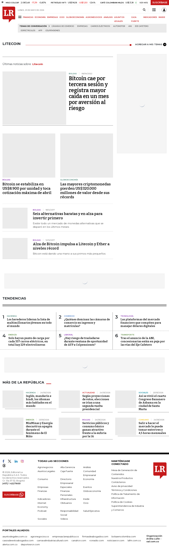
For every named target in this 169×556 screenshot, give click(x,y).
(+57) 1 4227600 (11, 483)
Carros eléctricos (100, 26)
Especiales (66, 487)
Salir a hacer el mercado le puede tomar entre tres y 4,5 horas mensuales (152, 428)
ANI (130, 26)
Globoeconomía (92, 491)
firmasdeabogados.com (95, 536)
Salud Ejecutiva (91, 511)
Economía (88, 479)
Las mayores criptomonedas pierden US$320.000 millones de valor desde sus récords (85, 190)
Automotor (119, 26)
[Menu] (20, 17)
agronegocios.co (40, 536)
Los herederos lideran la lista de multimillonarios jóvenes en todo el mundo (29, 323)
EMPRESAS (52, 17)
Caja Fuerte (66, 471)
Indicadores (44, 499)
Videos (64, 518)
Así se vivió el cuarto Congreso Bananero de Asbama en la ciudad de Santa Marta (152, 402)
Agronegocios (45, 467)
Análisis (87, 467)
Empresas (82, 26)
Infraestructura (68, 499)
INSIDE (162, 17)
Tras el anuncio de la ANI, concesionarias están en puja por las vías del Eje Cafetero (143, 341)
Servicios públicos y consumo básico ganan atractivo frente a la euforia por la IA (95, 430)
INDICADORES (150, 17)
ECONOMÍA (40, 17)
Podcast (42, 511)
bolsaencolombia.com (124, 536)
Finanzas (42, 491)
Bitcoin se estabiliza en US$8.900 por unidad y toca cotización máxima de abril (26, 188)
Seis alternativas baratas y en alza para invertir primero (67, 216)
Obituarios (66, 503)
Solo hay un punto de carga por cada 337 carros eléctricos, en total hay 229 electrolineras (29, 341)
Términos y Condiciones (124, 490)
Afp (40, 30)
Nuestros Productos (122, 478)
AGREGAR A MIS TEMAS (150, 44)
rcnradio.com (96, 540)
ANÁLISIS (108, 17)
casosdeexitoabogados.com (18, 540)
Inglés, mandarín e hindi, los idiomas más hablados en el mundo (39, 400)
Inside (86, 499)
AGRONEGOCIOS (94, 17)
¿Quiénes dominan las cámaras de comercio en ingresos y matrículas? (87, 323)
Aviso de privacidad (121, 486)
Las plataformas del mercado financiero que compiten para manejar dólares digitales (140, 323)
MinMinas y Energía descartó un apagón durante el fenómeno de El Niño (39, 430)
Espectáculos (28, 30)
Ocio (85, 503)
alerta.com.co (9, 544)
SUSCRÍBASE (159, 2)
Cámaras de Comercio (63, 26)
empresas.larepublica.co (65, 536)
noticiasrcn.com (115, 540)
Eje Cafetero (141, 26)
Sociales (42, 518)
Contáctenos (118, 482)
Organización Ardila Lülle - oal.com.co (154, 539)
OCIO (62, 17)
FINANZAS (28, 17)
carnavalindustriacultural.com (52, 540)
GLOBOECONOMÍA (75, 17)
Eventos (87, 487)
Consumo (43, 479)
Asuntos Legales (46, 471)
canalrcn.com (78, 540)
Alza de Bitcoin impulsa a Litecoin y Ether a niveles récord (71, 246)
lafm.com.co (134, 540)
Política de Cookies (121, 502)
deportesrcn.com (30, 544)
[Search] (144, 10)
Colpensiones (53, 30)
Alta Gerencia (67, 467)
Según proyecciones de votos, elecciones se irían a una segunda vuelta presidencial (96, 402)
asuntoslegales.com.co (14, 536)
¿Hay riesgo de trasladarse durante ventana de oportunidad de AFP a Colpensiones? (85, 341)
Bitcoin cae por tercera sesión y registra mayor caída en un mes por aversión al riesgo (89, 93)
